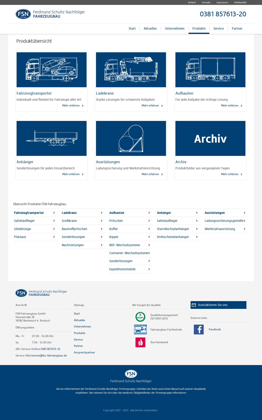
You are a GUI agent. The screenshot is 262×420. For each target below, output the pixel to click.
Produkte (199, 30)
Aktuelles (150, 30)
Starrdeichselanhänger (173, 229)
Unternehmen (174, 30)
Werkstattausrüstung (220, 229)
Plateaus (20, 237)
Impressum (222, 2)
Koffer (113, 229)
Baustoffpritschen (74, 229)
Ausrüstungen (215, 213)
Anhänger (164, 213)
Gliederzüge (22, 229)
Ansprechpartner (84, 352)
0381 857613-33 (50, 349)
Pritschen (116, 221)
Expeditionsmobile (122, 269)
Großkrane (69, 221)
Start (132, 30)
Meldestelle (240, 2)
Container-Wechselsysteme (128, 253)
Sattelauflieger (24, 221)
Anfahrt (192, 2)
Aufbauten (116, 213)
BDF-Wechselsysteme (124, 245)
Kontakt (206, 2)
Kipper (114, 237)
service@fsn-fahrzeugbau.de (49, 355)
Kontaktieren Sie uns (213, 305)
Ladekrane (69, 213)
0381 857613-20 (223, 14)
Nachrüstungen (73, 245)
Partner (237, 30)
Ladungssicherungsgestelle (224, 221)
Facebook (206, 329)
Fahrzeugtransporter (29, 213)
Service (219, 30)
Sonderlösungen (73, 237)
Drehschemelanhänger (173, 237)
